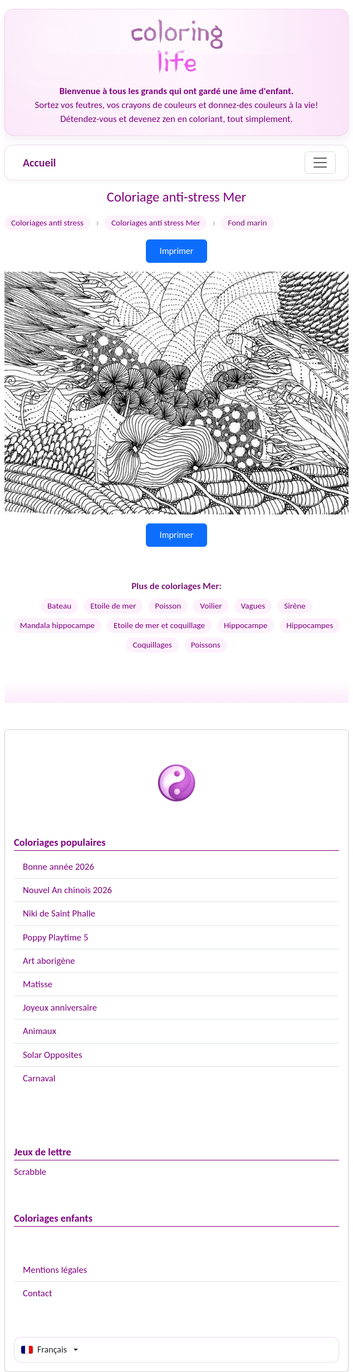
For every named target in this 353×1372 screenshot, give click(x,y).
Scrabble (30, 1172)
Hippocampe (245, 625)
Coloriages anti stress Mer (155, 223)
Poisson (168, 606)
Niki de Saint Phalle (59, 913)
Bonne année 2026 (58, 867)
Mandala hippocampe (57, 625)
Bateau (59, 606)
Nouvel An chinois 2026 (67, 890)
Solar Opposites (52, 1055)
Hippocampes (309, 625)
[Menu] (320, 162)
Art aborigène (49, 961)
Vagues (253, 606)
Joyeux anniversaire (60, 1007)
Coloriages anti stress (47, 223)
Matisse (37, 984)
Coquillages (152, 645)
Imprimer (177, 251)
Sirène (295, 606)
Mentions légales (55, 1270)
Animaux (39, 1031)
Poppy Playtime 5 (55, 937)
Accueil (39, 162)
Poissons (205, 645)
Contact (37, 1293)
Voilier (211, 606)
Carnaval (39, 1078)
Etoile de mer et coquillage (159, 625)
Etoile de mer (113, 606)
